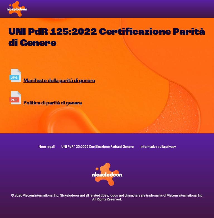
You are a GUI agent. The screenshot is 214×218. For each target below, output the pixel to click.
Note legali (46, 146)
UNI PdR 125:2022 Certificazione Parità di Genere (97, 146)
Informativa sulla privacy (158, 146)
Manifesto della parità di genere (59, 79)
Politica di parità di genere (52, 102)
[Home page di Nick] (17, 9)
